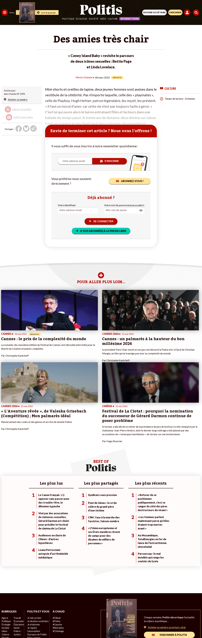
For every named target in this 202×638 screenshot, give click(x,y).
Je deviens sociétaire (37, 570)
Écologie (81, 18)
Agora (5, 564)
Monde (5, 583)
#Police (55, 567)
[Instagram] (89, 627)
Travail (16, 564)
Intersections (130, 18)
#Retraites (57, 573)
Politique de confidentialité (126, 615)
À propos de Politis (36, 583)
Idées (103, 18)
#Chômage (57, 577)
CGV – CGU (101, 615)
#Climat (55, 564)
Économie (18, 567)
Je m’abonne (33, 573)
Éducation (18, 570)
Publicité (150, 615)
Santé (16, 573)
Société (93, 18)
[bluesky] (69, 627)
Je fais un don (33, 567)
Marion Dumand (84, 77)
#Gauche (56, 570)
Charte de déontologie (79, 615)
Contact (35, 615)
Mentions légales (53, 615)
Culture (113, 18)
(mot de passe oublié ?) (134, 205)
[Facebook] (59, 627)
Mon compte (33, 587)
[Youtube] (79, 627)
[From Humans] (99, 627)
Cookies (163, 615)
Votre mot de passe (114, 204)
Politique (68, 18)
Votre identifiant (67, 204)
